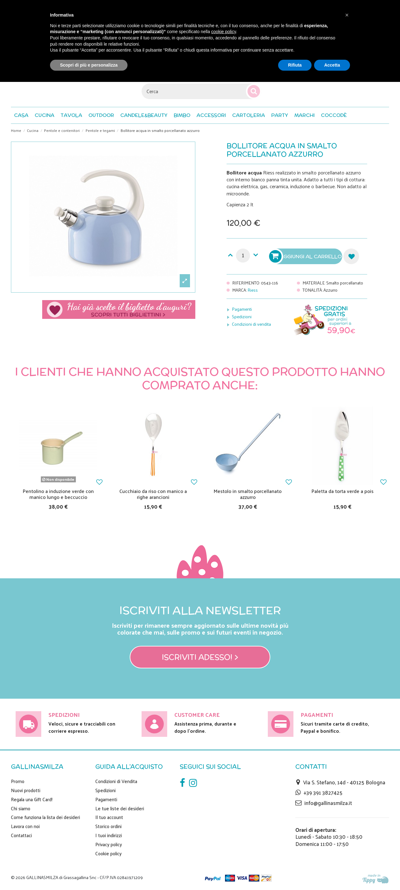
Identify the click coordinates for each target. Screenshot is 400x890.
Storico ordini (108, 826)
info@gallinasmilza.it (328, 802)
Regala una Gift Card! (31, 799)
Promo (17, 781)
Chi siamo (20, 808)
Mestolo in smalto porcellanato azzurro (248, 493)
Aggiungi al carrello (306, 256)
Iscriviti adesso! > (200, 657)
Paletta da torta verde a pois (342, 490)
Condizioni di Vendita (116, 781)
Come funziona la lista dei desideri (45, 817)
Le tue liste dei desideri (119, 808)
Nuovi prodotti (25, 790)
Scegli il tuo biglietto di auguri (118, 309)
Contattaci (21, 835)
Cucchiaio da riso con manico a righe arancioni (153, 493)
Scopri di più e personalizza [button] (89, 65)
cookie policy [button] (223, 31)
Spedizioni (242, 316)
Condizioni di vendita (251, 324)
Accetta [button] (332, 65)
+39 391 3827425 (322, 792)
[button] (334, 115)
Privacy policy (108, 844)
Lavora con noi (25, 826)
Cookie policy (108, 853)
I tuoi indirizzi (108, 835)
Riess (253, 290)
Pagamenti (242, 309)
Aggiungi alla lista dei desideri (351, 256)
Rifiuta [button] (295, 65)
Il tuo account (109, 817)
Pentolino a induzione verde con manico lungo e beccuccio (58, 493)
